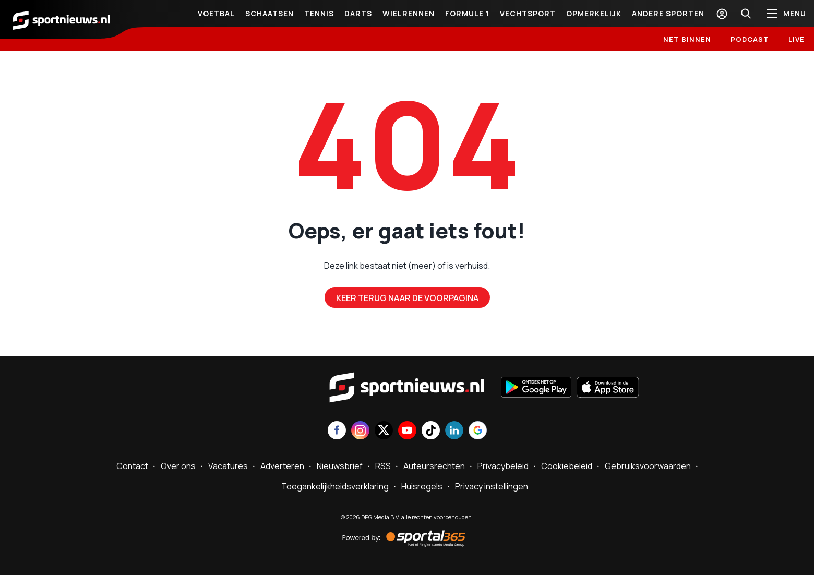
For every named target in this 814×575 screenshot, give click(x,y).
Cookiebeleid (566, 466)
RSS (383, 466)
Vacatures (228, 466)
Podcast (750, 39)
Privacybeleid (503, 466)
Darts (358, 13)
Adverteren (282, 466)
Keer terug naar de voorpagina (407, 298)
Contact (132, 466)
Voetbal (216, 13)
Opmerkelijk (593, 13)
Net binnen (687, 39)
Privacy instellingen (491, 486)
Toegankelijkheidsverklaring (335, 486)
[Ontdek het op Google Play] (536, 388)
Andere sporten (668, 13)
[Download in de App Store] (608, 388)
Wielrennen (408, 13)
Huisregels (421, 486)
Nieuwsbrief (340, 466)
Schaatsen (269, 13)
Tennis (319, 13)
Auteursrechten (434, 466)
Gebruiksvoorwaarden (648, 466)
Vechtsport (528, 13)
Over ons (178, 466)
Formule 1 (467, 13)
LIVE (796, 39)
